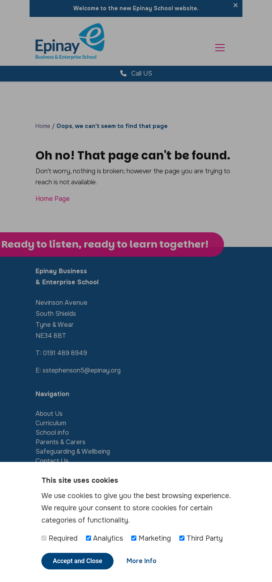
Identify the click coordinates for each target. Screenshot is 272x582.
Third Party (201, 538)
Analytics (104, 538)
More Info (141, 561)
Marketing (151, 538)
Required (59, 538)
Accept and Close (77, 561)
